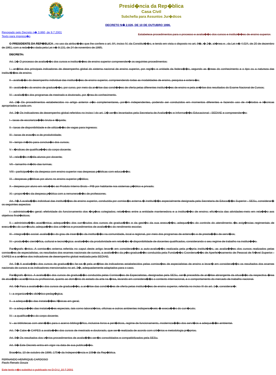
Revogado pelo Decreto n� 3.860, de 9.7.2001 (32, 32)
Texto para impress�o (16, 36)
